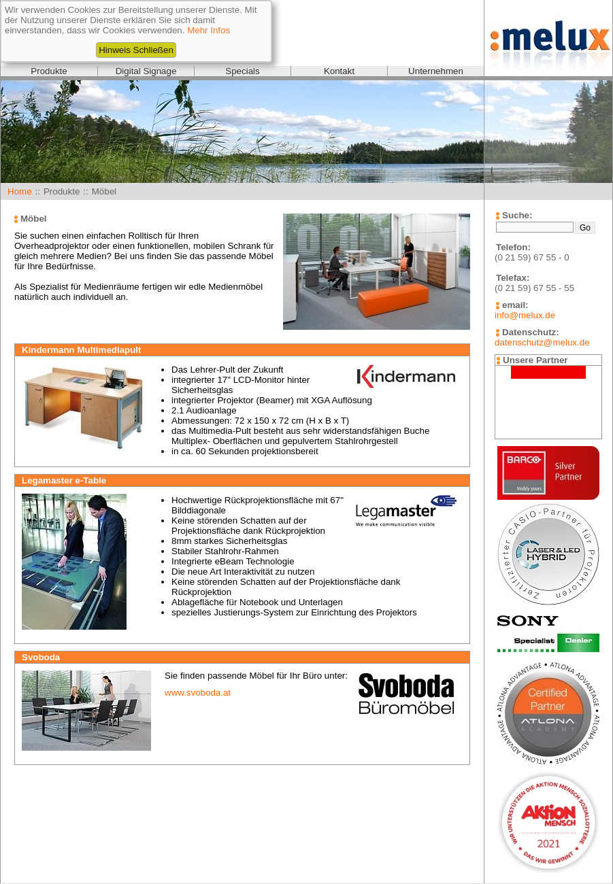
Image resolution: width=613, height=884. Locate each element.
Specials (242, 71)
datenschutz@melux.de (542, 342)
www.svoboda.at (198, 692)
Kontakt (339, 71)
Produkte (49, 71)
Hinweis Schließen (136, 50)
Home (19, 191)
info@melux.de (525, 315)
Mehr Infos (208, 30)
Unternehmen (435, 71)
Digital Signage (146, 71)
